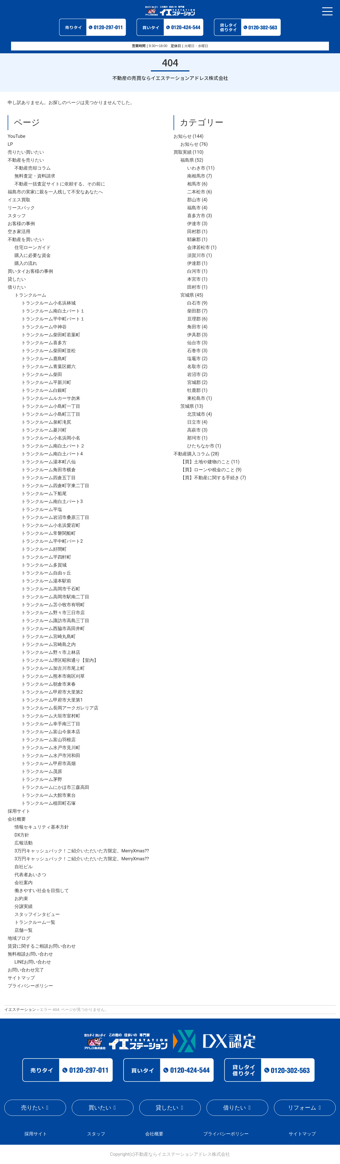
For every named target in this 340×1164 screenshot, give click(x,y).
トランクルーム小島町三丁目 (50, 414)
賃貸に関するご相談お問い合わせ (42, 946)
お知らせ (183, 136)
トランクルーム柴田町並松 (48, 350)
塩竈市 (194, 358)
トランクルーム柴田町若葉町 (50, 334)
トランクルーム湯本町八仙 (48, 461)
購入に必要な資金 (32, 255)
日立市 (194, 422)
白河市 (194, 271)
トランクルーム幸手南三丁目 (50, 723)
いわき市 (196, 168)
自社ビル (23, 866)
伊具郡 (194, 334)
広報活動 (23, 843)
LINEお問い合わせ (32, 962)
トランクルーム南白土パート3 (52, 501)
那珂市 (194, 438)
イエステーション (20, 1009)
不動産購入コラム (192, 454)
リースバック (21, 207)
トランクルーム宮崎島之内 (48, 644)
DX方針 (21, 835)
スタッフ (17, 215)
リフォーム (302, 1107)
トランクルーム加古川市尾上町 (53, 668)
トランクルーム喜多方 (44, 342)
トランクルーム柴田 (41, 374)
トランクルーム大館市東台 (48, 795)
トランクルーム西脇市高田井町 (53, 628)
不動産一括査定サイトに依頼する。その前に (59, 184)
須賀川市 (196, 255)
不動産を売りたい (26, 160)
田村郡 (194, 231)
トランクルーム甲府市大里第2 (52, 692)
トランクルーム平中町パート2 (52, 541)
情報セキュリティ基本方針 (41, 827)
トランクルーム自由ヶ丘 (46, 573)
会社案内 (23, 882)
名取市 (194, 366)
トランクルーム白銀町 (44, 390)
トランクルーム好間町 (44, 549)
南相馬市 (196, 176)
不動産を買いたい (26, 239)
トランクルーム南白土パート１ (53, 311)
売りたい (32, 1107)
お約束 (21, 898)
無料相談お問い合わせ (30, 954)
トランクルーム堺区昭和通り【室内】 (59, 660)
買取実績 (183, 152)
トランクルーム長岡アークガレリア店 (59, 708)
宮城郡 (194, 382)
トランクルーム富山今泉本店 (50, 731)
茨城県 (187, 406)
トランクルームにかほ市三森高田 (55, 787)
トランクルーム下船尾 (44, 493)
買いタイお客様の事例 (30, 271)
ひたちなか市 (200, 446)
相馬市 (194, 184)
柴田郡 (194, 311)
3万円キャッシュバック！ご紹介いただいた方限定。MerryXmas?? (81, 851)
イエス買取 (19, 199)
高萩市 (194, 430)
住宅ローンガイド (32, 247)
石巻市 (194, 350)
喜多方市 (196, 215)
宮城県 (187, 295)
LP (10, 144)
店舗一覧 (23, 930)
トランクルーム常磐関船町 (48, 533)
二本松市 (196, 192)
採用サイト (19, 811)
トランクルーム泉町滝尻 (46, 422)
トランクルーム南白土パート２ (53, 446)
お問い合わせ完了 (26, 970)
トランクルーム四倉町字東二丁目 (55, 485)
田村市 (194, 287)
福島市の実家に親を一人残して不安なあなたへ (55, 192)
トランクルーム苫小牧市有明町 (53, 604)
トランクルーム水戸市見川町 (50, 747)
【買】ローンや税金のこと (207, 469)
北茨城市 (196, 414)
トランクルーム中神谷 (44, 326)
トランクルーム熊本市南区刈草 (53, 676)
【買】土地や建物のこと (205, 461)
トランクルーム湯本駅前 (46, 581)
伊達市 (194, 223)
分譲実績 (23, 906)
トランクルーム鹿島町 (44, 358)
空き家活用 (19, 231)
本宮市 (194, 279)
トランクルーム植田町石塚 (48, 803)
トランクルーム (30, 295)
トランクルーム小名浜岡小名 (50, 438)
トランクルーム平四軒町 (46, 557)
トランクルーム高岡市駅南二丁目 (55, 596)
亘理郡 (194, 319)
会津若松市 (198, 247)
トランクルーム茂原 (41, 771)
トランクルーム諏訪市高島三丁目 (55, 620)
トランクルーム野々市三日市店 (53, 612)
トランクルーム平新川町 (46, 382)
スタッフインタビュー (37, 914)
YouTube (16, 136)
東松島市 (196, 398)
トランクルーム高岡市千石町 (50, 588)
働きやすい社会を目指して (41, 890)
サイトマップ (21, 978)
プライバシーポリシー (30, 985)
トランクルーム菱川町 (44, 430)
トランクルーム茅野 (41, 779)
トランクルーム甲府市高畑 (48, 763)
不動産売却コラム (32, 168)
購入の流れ (25, 263)
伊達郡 (194, 263)
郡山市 (194, 199)
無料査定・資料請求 (34, 176)
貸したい (17, 279)
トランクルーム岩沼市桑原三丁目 (55, 517)
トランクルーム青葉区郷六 (48, 366)
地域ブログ (19, 938)
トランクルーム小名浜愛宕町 (50, 525)
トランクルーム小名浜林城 (48, 303)
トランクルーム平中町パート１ (53, 319)
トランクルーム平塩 (41, 509)
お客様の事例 (21, 223)
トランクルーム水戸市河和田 (50, 755)
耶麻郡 (194, 239)
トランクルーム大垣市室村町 (50, 716)
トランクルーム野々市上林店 (50, 652)
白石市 (194, 303)
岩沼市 (194, 374)
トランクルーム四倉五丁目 (48, 477)
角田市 (194, 326)
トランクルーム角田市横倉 (48, 469)
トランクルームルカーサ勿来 (50, 398)
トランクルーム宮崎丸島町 (48, 636)
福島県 (187, 160)
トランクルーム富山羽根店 (48, 739)
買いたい (99, 1107)
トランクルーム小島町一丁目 (50, 406)
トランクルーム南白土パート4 (52, 454)
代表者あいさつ (30, 874)
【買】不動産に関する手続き (209, 477)
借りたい (17, 287)
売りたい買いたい (26, 152)
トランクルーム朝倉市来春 (48, 684)
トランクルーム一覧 (34, 922)
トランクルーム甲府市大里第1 (52, 700)
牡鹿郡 (194, 390)
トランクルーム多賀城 (44, 565)
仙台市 (194, 342)
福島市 (194, 207)
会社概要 (17, 819)
